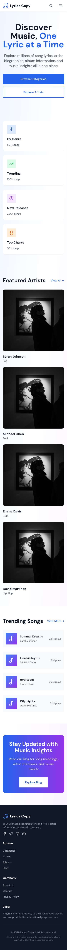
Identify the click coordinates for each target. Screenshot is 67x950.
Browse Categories (33, 79)
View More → (55, 621)
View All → (57, 280)
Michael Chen (28, 662)
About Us (8, 885)
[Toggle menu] (60, 5)
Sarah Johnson (28, 640)
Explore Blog (33, 782)
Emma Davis (27, 684)
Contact (7, 891)
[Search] (51, 6)
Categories (9, 850)
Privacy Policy (11, 896)
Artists (7, 856)
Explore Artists (33, 92)
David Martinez (28, 705)
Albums (7, 862)
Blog (5, 868)
